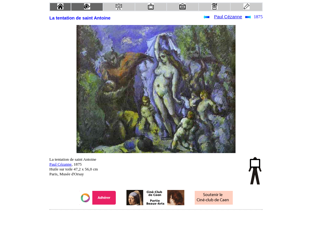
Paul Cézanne (228, 16)
